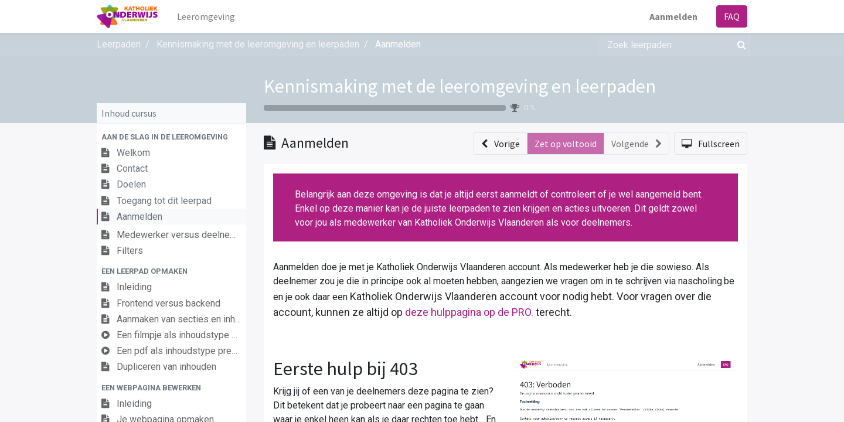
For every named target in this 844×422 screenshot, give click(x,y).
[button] (171, 137)
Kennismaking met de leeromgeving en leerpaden (460, 86)
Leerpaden (119, 44)
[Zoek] (739, 44)
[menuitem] (206, 16)
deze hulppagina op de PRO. (469, 312)
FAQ (732, 16)
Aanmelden (673, 16)
